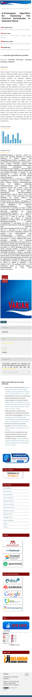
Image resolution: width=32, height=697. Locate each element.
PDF (4, 322)
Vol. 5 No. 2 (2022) (18, 8)
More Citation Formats (10, 372)
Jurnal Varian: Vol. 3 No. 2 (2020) (19, 394)
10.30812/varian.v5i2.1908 (9, 369)
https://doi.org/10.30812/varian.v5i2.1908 (16, 55)
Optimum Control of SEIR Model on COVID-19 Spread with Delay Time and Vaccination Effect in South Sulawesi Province (17, 404)
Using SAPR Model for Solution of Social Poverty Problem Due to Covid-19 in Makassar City (17, 441)
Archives (9, 8)
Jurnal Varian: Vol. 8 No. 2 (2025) (19, 421)
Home (3, 8)
